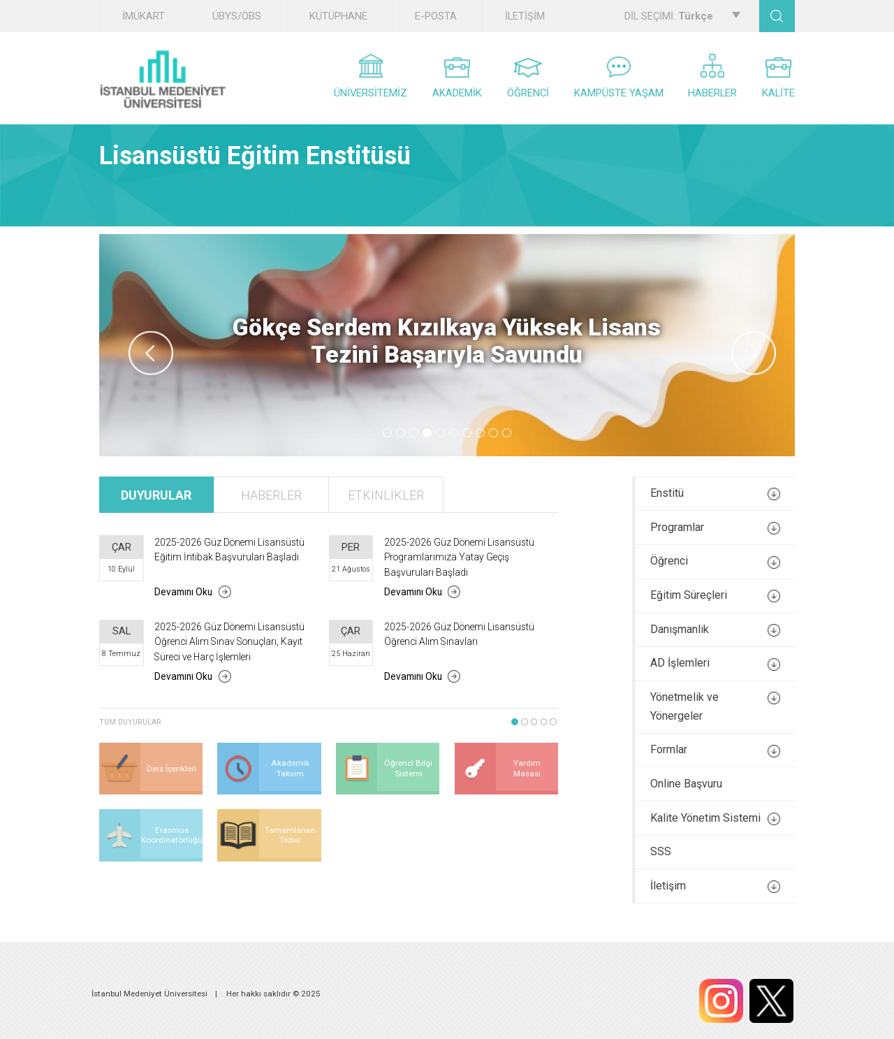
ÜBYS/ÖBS (236, 16)
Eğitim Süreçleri (715, 595)
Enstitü (715, 493)
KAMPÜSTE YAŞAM (619, 78)
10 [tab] (506, 432)
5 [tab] (440, 432)
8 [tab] (480, 432)
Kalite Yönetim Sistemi (715, 818)
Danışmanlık (715, 630)
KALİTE (778, 78)
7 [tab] (466, 432)
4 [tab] (427, 432)
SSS (660, 851)
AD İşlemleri (715, 663)
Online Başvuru (686, 783)
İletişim (715, 886)
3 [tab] (413, 432)
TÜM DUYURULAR (130, 722)
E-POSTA (436, 16)
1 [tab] (387, 432)
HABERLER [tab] (271, 495)
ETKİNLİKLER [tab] (386, 495)
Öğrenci (715, 561)
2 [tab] (400, 432)
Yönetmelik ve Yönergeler (715, 706)
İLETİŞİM (525, 16)
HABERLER (712, 76)
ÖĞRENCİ (528, 78)
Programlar (715, 528)
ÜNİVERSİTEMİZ (370, 76)
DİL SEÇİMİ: (682, 16)
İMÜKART (143, 16)
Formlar (715, 750)
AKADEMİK (457, 78)
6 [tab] (453, 432)
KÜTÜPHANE (338, 16)
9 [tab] (493, 432)
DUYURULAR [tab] (156, 495)
